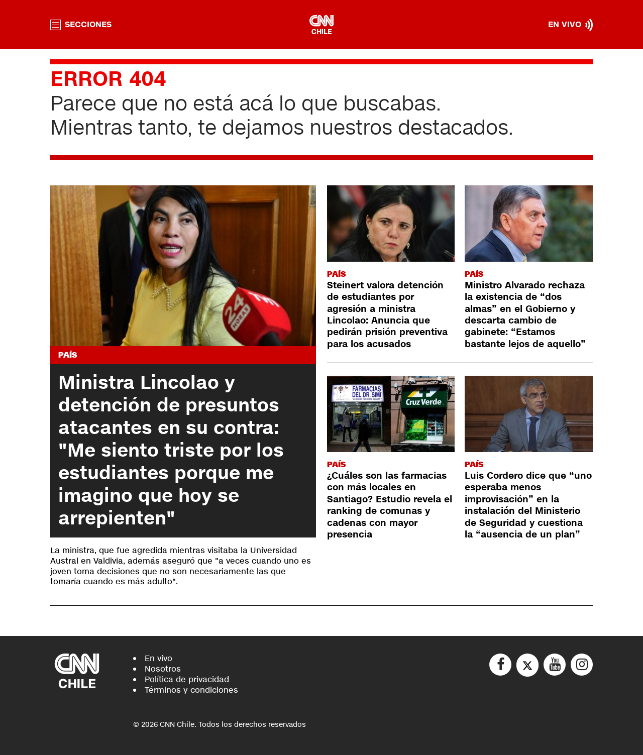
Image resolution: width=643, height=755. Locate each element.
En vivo (158, 658)
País (67, 355)
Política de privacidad (187, 679)
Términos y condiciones (191, 690)
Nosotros (163, 669)
